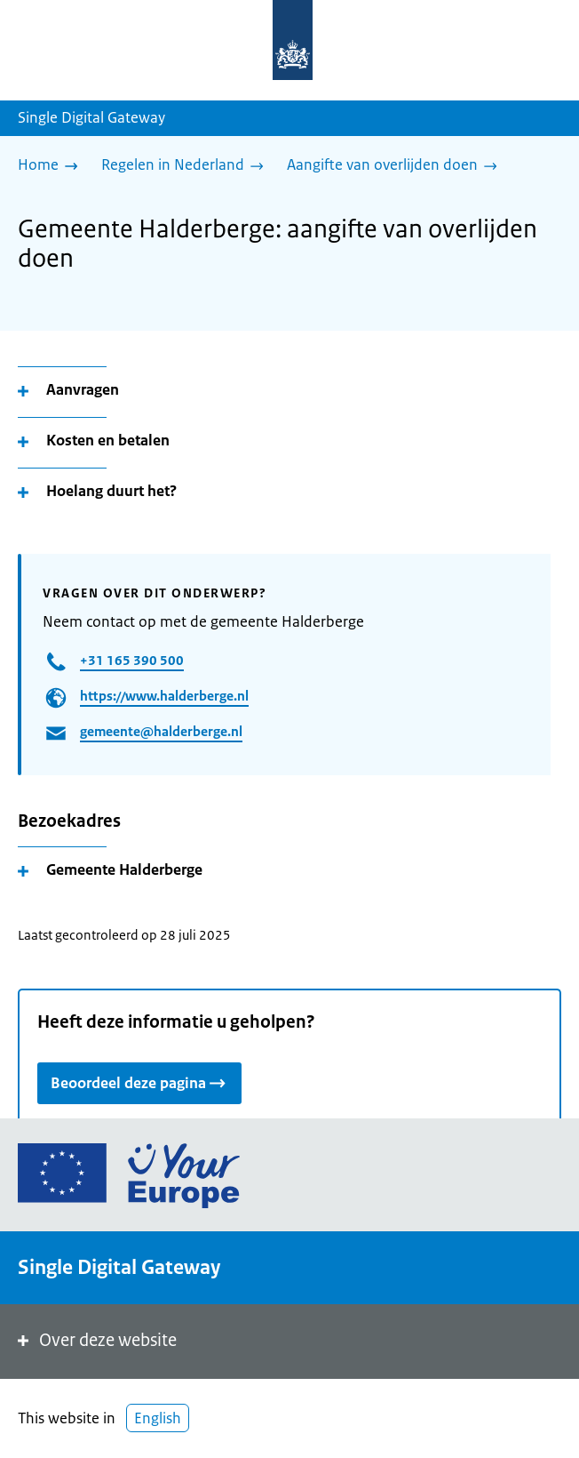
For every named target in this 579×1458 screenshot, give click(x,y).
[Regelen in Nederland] (187, 166)
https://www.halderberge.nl (164, 695)
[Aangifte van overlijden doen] (396, 166)
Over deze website (95, 1340)
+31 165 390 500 (132, 660)
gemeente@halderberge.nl (161, 731)
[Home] (52, 166)
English (157, 1418)
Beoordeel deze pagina (139, 1082)
